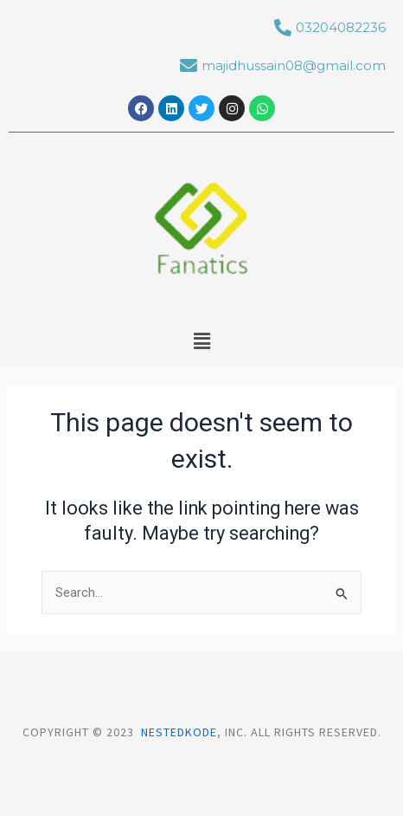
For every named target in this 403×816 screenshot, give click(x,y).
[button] (201, 341)
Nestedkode (179, 732)
